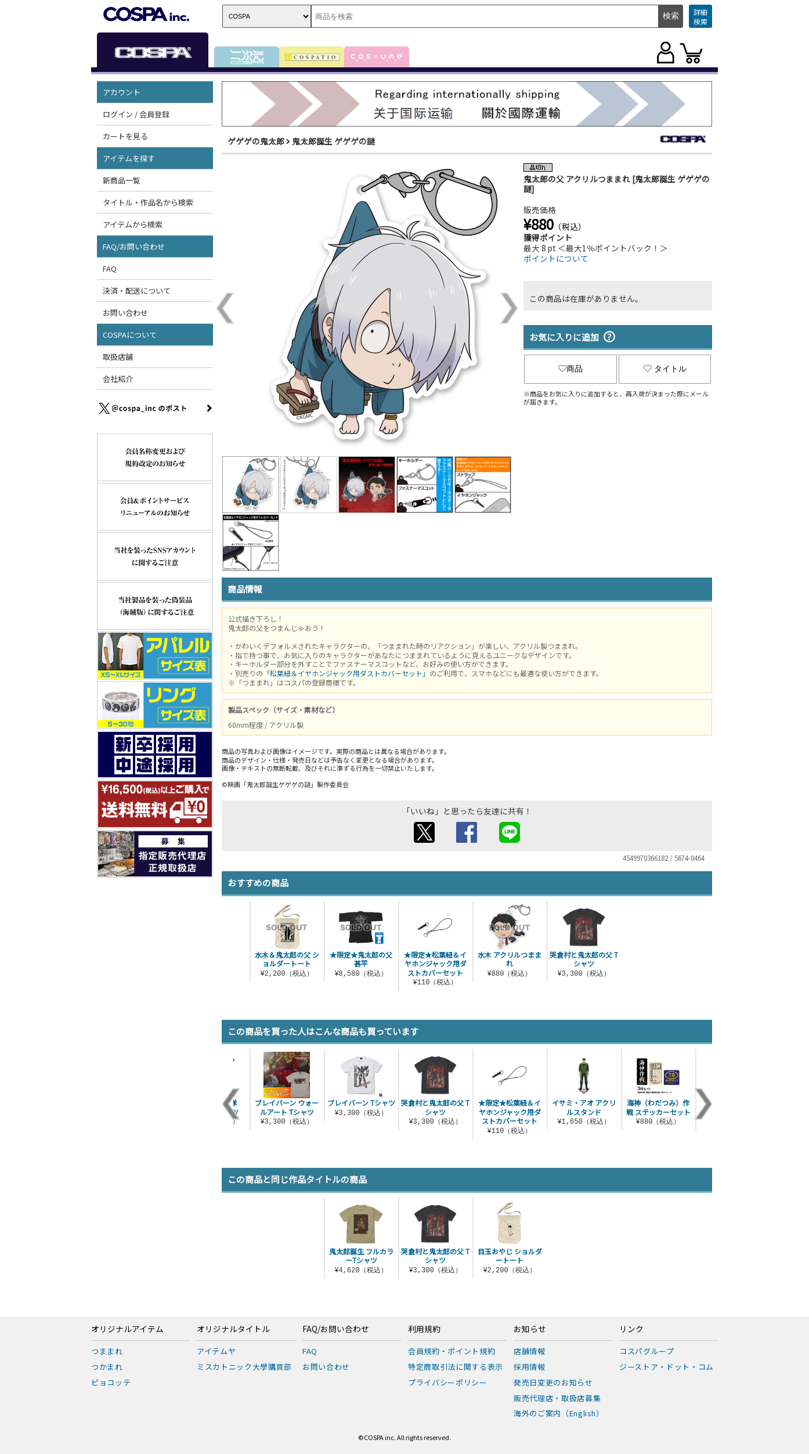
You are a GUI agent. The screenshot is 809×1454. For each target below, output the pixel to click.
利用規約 (424, 1329)
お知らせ (530, 1329)
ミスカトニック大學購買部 (244, 1366)
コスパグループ (646, 1350)
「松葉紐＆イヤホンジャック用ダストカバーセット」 (346, 673)
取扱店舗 (118, 356)
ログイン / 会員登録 (136, 114)
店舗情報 (530, 1350)
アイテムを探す (129, 158)
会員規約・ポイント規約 (451, 1350)
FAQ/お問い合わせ (134, 246)
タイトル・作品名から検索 (148, 202)
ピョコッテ (111, 1382)
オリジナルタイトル (233, 1329)
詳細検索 (700, 16)
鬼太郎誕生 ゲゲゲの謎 (333, 141)
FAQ (110, 268)
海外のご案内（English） (559, 1413)
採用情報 (530, 1366)
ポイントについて (555, 258)
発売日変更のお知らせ (553, 1382)
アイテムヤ (216, 1350)
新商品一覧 (121, 180)
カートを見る (125, 136)
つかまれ (107, 1366)
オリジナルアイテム (127, 1329)
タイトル (665, 368)
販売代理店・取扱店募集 (557, 1398)
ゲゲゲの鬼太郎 (255, 141)
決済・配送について (137, 290)
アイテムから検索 (132, 224)
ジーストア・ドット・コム (666, 1366)
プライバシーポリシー (447, 1382)
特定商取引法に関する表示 (455, 1366)
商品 (570, 368)
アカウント (121, 92)
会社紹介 (118, 378)
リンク (631, 1329)
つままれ (107, 1350)
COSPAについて (130, 334)
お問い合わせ (125, 312)
